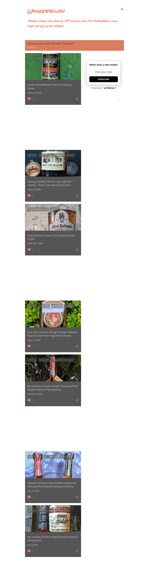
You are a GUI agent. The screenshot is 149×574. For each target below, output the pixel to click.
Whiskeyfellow (46, 11)
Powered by (103, 88)
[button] (77, 99)
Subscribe (103, 79)
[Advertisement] (52, 127)
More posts (53, 565)
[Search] (122, 9)
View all (31, 47)
